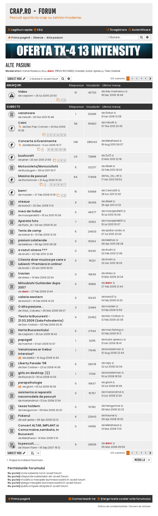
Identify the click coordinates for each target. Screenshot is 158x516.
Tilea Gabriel (112, 71)
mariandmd (30, 400)
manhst (27, 344)
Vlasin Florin (29, 447)
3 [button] (136, 78)
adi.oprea (28, 419)
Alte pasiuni (18, 65)
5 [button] (145, 78)
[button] (150, 78)
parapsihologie (30, 383)
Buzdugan (28, 170)
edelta (30, 358)
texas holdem (29, 406)
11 (48, 149)
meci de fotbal (29, 211)
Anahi (25, 254)
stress (25, 277)
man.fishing (113, 330)
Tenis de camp (29, 231)
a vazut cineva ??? (32, 250)
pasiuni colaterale (32, 240)
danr (50, 71)
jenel (25, 159)
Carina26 (111, 190)
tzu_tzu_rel (112, 175)
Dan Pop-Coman (37, 126)
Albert (108, 166)
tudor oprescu (94, 71)
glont (29, 386)
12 (52, 149)
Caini (22, 123)
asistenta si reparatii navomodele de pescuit (37, 394)
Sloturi (109, 112)
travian (24, 273)
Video (22, 92)
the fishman (29, 180)
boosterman (113, 349)
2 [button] (132, 78)
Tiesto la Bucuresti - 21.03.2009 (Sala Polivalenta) (41, 318)
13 (56, 149)
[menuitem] (38, 30)
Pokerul (24, 416)
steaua (24, 202)
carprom (27, 95)
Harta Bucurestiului (33, 330)
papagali (25, 340)
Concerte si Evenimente (37, 141)
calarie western (30, 297)
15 (64, 149)
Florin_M (27, 225)
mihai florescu (31, 71)
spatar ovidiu (113, 230)
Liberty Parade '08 (32, 363)
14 (60, 149)
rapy (108, 363)
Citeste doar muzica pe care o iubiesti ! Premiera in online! (42, 262)
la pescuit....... (29, 443)
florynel (109, 415)
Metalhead (33, 145)
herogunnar (29, 410)
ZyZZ (108, 155)
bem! (22, 191)
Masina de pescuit (32, 176)
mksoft (26, 117)
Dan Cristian (30, 324)
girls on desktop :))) (34, 373)
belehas (27, 244)
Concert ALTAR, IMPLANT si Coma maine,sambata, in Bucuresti (38, 429)
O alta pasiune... (31, 307)
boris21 (26, 205)
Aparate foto (28, 221)
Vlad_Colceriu (31, 310)
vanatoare (26, 113)
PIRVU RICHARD (64, 71)
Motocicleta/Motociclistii (38, 166)
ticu (44, 71)
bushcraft (26, 156)
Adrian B (27, 234)
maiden (80, 71)
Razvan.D (28, 377)
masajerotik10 (31, 215)
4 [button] (141, 78)
